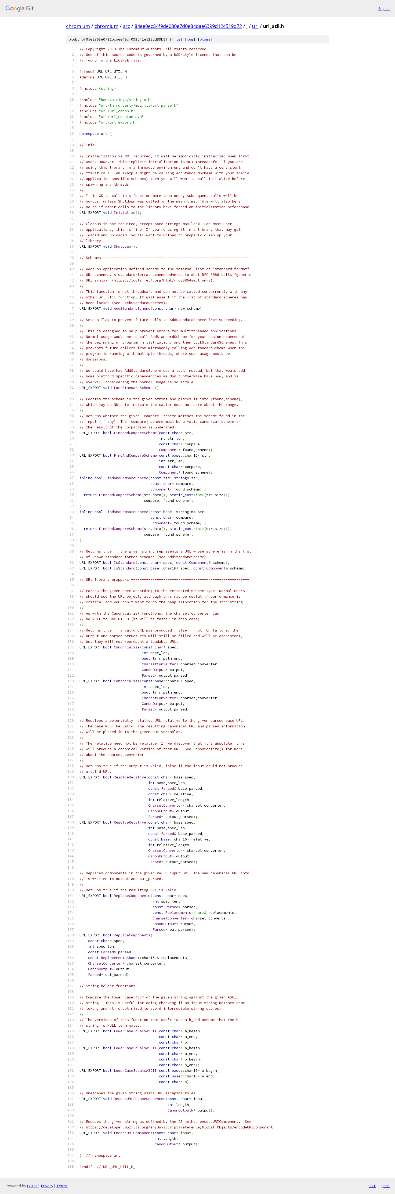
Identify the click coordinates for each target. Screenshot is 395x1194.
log (190, 39)
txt (372, 1185)
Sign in (384, 8)
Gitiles (32, 1185)
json (385, 1185)
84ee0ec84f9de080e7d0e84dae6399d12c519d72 (188, 26)
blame (205, 39)
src (126, 26)
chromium (78, 26)
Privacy (47, 1185)
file (176, 39)
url (255, 26)
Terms (62, 1185)
